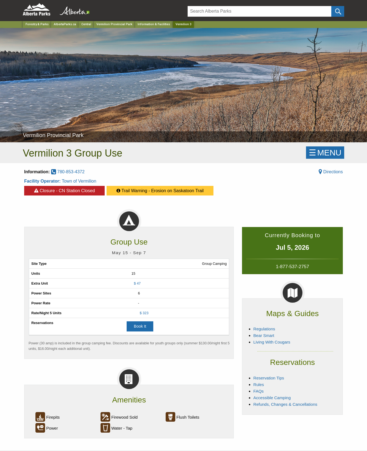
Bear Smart (263, 335)
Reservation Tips (268, 378)
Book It (140, 326)
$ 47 (137, 283)
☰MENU (325, 152)
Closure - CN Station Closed (64, 189)
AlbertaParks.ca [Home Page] (65, 24)
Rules (258, 384)
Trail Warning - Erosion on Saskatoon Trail (160, 189)
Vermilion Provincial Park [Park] (114, 24)
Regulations (264, 329)
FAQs (258, 391)
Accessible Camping (272, 397)
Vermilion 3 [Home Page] (183, 24)
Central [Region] (86, 24)
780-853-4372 (68, 171)
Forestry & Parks (37, 24)
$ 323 (144, 313)
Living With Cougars (271, 342)
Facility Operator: (43, 181)
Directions (331, 171)
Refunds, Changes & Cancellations (285, 404)
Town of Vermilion (79, 181)
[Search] (259, 11)
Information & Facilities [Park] (154, 24)
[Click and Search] (337, 11)
